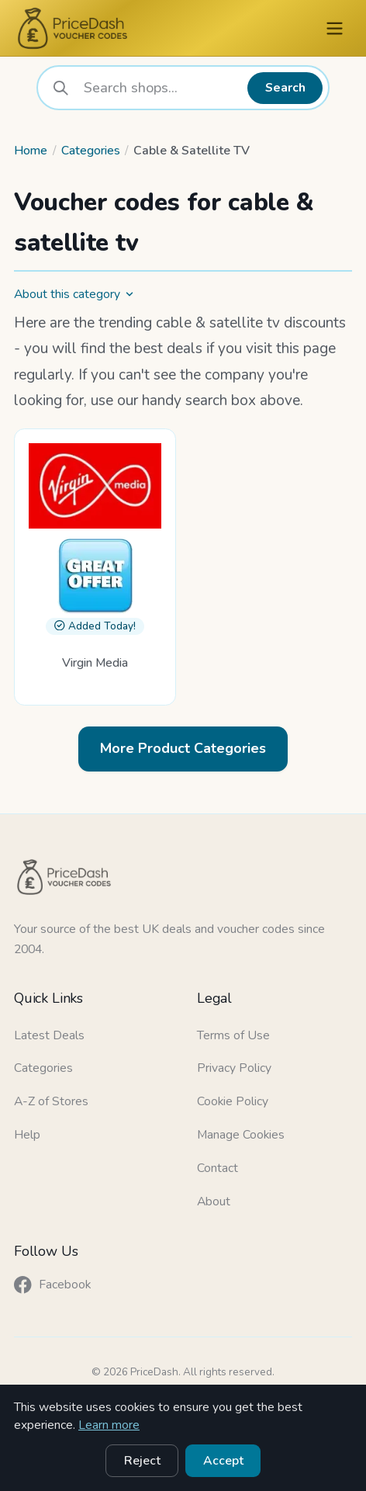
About (213, 1201)
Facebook (52, 1285)
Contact (217, 1168)
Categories (90, 150)
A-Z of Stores (51, 1101)
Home (30, 150)
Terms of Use (233, 1035)
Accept (223, 1460)
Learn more (109, 1425)
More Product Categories (183, 748)
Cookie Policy (232, 1101)
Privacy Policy (234, 1068)
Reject (142, 1460)
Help (27, 1134)
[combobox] (160, 88)
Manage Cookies (241, 1134)
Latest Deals (49, 1035)
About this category (74, 294)
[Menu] (334, 28)
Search (285, 87)
